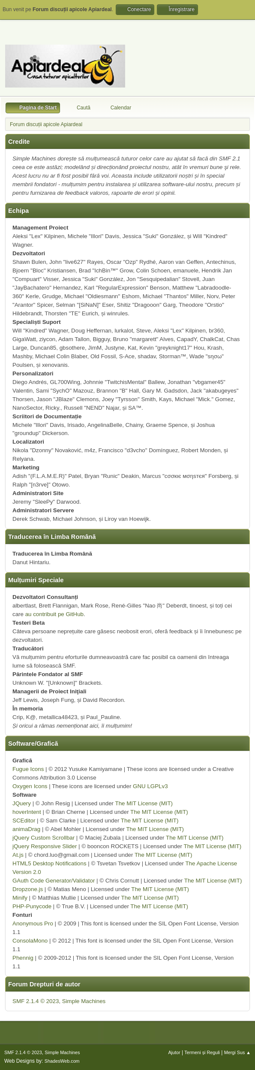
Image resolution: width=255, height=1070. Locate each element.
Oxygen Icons (30, 786)
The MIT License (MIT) (144, 803)
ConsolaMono (30, 940)
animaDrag (26, 829)
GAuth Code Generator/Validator (53, 880)
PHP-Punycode (31, 906)
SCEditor (23, 820)
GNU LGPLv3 (150, 786)
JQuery (21, 803)
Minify (19, 898)
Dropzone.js (27, 889)
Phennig (22, 958)
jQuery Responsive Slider (44, 846)
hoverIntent (26, 812)
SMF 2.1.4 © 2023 (35, 1001)
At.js (18, 855)
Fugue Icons (28, 769)
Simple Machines (83, 1001)
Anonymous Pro (32, 923)
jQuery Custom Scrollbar (43, 837)
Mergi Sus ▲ (237, 1052)
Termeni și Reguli (202, 1052)
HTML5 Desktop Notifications (49, 863)
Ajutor (174, 1052)
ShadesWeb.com (62, 1061)
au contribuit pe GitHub (54, 614)
